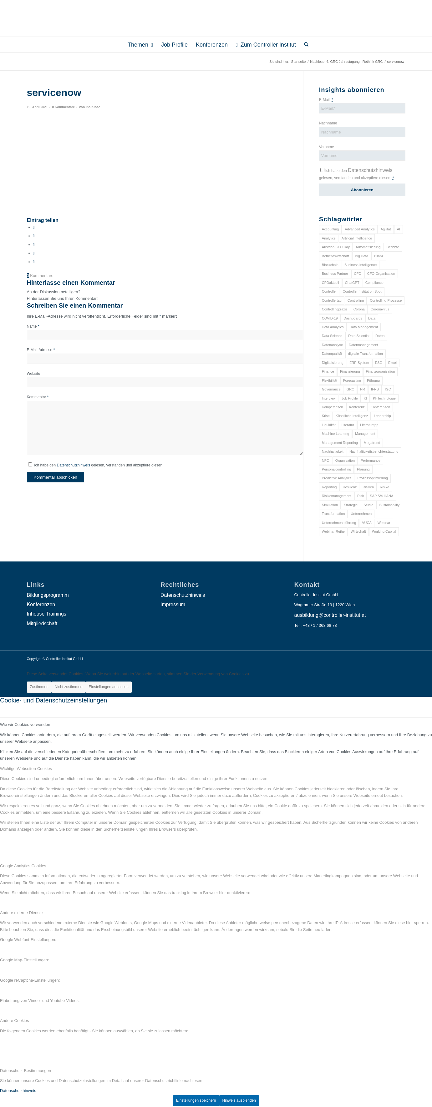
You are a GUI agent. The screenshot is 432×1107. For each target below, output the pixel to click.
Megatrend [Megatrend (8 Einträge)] (372, 443)
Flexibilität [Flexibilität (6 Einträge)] (329, 380)
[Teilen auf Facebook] (34, 227)
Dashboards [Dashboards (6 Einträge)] (353, 318)
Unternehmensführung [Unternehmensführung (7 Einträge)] (339, 523)
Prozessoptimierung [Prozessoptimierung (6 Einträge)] (373, 478)
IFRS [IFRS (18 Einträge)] (375, 389)
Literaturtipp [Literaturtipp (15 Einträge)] (369, 425)
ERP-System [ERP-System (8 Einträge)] (359, 363)
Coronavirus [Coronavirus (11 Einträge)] (380, 309)
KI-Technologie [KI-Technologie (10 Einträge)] (384, 398)
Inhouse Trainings (46, 613)
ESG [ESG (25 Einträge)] (378, 363)
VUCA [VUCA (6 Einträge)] (367, 523)
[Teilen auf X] (34, 236)
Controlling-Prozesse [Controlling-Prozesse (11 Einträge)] (386, 300)
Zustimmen (39, 687)
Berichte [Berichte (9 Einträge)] (393, 247)
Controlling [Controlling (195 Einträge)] (356, 300)
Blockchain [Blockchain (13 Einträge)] (330, 265)
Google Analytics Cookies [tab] (23, 865)
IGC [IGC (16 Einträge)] (388, 389)
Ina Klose (93, 107)
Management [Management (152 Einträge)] (365, 433)
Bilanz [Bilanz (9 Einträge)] (379, 256)
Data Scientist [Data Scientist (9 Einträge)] (358, 336)
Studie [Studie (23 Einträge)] (368, 505)
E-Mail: (326, 100)
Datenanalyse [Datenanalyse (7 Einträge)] (332, 345)
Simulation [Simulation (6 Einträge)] (330, 505)
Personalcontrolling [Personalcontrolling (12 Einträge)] (336, 469)
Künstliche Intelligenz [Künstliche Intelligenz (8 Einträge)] (352, 416)
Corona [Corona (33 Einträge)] (359, 309)
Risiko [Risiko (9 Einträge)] (384, 487)
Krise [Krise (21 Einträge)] (326, 416)
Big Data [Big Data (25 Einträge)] (361, 256)
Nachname (328, 123)
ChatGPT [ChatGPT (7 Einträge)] (352, 282)
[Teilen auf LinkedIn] (34, 253)
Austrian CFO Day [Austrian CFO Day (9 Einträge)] (336, 247)
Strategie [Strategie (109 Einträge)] (351, 505)
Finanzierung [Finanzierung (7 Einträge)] (350, 371)
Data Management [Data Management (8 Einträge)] (364, 327)
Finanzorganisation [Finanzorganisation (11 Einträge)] (380, 371)
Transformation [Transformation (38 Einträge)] (333, 514)
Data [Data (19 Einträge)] (371, 318)
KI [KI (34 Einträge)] (365, 398)
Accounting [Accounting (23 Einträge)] (330, 229)
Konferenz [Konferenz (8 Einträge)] (357, 407)
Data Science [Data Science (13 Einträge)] (332, 336)
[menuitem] (140, 45)
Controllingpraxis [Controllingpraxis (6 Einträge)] (335, 309)
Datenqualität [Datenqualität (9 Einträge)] (332, 353)
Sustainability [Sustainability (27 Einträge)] (389, 505)
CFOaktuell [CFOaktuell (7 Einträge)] (330, 282)
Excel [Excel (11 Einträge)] (392, 363)
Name (33, 326)
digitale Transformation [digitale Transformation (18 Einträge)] (365, 353)
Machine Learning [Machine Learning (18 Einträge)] (335, 433)
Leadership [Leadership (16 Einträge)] (382, 416)
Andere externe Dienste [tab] (21, 912)
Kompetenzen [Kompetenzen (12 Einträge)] (332, 407)
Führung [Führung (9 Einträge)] (373, 380)
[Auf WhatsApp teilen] (34, 244)
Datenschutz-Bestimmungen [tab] (25, 1070)
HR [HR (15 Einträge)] (362, 389)
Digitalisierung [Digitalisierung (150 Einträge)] (332, 363)
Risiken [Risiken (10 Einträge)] (368, 487)
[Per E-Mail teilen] (34, 261)
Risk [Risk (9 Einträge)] (360, 496)
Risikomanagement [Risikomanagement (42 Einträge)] (336, 496)
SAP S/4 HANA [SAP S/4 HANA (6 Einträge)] (381, 496)
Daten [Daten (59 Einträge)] (379, 336)
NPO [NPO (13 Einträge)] (325, 460)
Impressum (172, 604)
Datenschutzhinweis (73, 465)
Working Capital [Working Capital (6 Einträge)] (384, 531)
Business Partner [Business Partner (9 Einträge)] (335, 273)
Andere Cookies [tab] (14, 1020)
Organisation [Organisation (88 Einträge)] (345, 460)
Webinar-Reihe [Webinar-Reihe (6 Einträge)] (333, 531)
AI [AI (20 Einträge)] (398, 229)
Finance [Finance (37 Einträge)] (328, 371)
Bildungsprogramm (48, 595)
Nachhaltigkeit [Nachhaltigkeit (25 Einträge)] (332, 451)
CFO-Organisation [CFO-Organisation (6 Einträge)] (381, 273)
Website (33, 373)
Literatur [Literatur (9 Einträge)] (348, 425)
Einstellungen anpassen (109, 687)
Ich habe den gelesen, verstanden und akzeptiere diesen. (98, 465)
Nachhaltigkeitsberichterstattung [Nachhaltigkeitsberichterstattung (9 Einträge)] (374, 451)
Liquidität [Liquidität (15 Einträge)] (329, 425)
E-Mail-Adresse (41, 350)
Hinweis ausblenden (239, 1100)
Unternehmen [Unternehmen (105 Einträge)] (361, 514)
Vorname (326, 147)
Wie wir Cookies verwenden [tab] (25, 724)
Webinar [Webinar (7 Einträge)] (384, 523)
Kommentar (38, 397)
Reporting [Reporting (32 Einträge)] (329, 487)
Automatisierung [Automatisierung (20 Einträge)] (368, 247)
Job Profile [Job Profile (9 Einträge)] (350, 398)
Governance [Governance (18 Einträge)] (331, 389)
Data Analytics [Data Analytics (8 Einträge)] (333, 327)
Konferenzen (41, 604)
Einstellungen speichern (196, 1100)
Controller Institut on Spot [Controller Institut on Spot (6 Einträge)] (362, 291)
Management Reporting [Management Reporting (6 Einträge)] (340, 443)
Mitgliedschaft (42, 623)
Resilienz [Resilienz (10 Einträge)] (350, 487)
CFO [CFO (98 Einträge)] (357, 273)
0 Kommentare (63, 107)
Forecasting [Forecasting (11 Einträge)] (352, 380)
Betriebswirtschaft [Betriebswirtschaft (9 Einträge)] (335, 256)
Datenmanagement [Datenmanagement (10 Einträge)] (363, 345)
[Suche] (304, 45)
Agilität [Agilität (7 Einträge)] (386, 229)
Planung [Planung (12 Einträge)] (363, 469)
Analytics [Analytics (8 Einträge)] (329, 238)
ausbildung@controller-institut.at (330, 615)
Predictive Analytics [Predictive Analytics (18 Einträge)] (337, 478)
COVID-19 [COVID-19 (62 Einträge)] (330, 318)
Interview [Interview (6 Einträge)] (329, 398)
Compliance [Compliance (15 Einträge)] (374, 282)
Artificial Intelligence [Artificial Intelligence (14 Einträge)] (357, 238)
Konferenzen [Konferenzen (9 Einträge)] (380, 407)
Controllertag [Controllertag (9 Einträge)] (332, 300)
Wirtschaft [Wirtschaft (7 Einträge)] (358, 531)
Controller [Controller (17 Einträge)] (329, 291)
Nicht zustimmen (69, 687)
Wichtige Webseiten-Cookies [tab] (26, 768)
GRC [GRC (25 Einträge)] (350, 389)
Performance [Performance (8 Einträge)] (370, 460)
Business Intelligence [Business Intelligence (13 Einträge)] (360, 265)
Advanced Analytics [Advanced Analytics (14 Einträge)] (359, 229)
